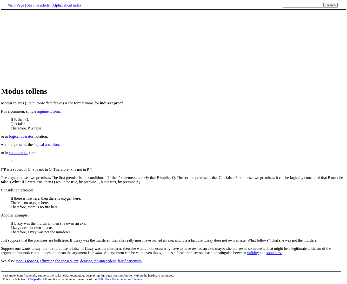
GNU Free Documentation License (119, 279)
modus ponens (27, 261)
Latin (30, 103)
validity (253, 253)
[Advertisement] (41, 48)
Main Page (15, 5)
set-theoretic (18, 153)
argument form (48, 111)
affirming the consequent (59, 261)
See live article (38, 5)
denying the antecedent (98, 261)
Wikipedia (34, 279)
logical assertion (46, 144)
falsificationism (130, 261)
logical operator (21, 136)
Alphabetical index (66, 5)
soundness (274, 253)
